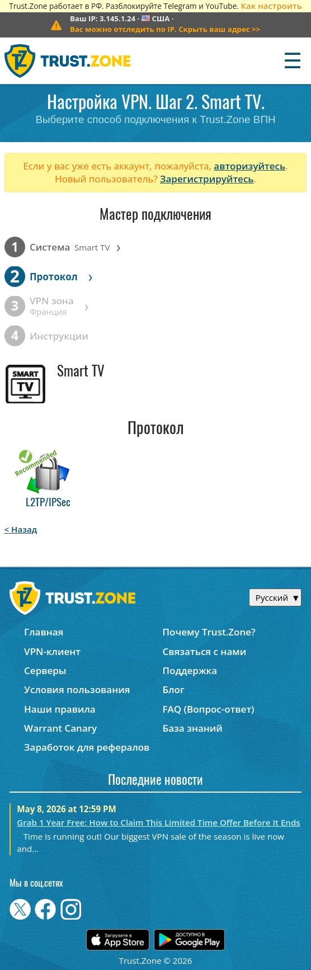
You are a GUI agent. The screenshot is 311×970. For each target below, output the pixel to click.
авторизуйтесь (249, 165)
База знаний (193, 728)
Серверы (45, 670)
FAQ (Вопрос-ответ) (209, 709)
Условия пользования (77, 689)
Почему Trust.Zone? (209, 631)
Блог (174, 689)
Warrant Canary (60, 728)
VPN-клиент (52, 651)
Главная (43, 631)
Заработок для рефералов (86, 747)
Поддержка (190, 670)
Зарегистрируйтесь (207, 178)
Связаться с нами (205, 651)
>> (165, 29)
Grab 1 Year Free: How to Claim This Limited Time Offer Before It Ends (158, 822)
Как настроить (271, 5)
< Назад (20, 529)
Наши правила (60, 709)
